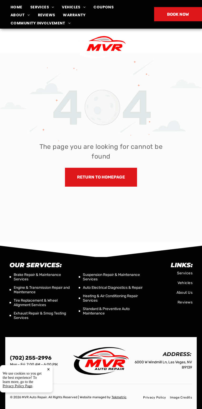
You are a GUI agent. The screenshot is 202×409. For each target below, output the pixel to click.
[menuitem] (20, 7)
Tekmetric (119, 397)
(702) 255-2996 (167, 45)
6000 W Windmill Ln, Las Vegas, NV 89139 (34, 48)
